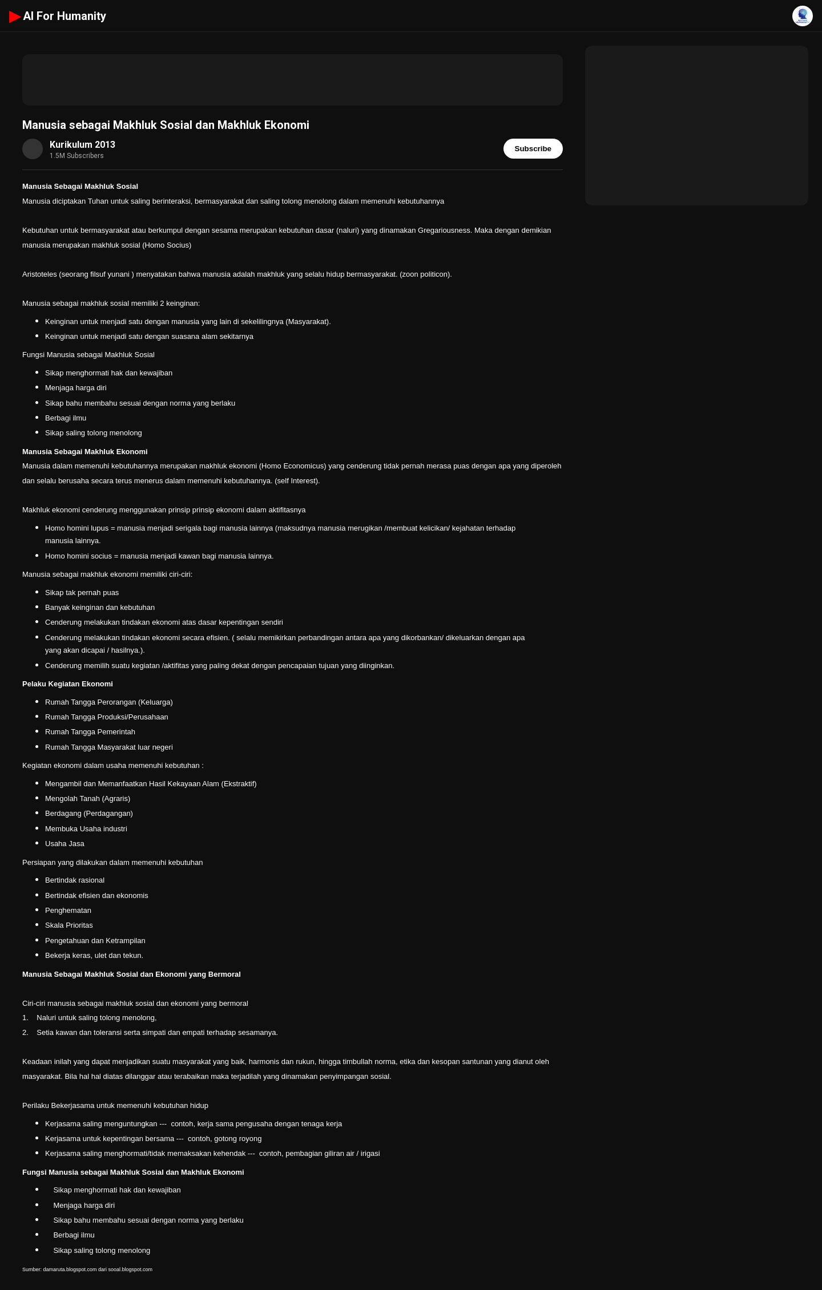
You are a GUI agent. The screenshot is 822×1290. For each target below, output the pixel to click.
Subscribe (533, 148)
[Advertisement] (292, 80)
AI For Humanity (57, 16)
